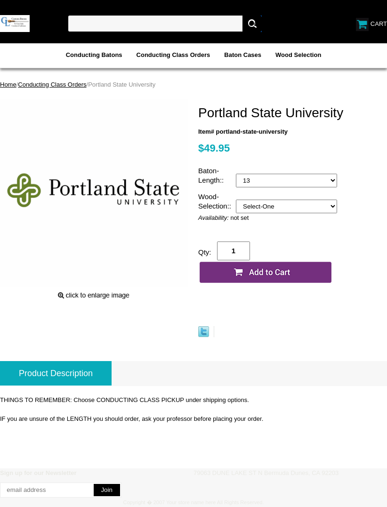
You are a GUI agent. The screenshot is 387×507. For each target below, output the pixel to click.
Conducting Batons (94, 54)
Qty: (204, 252)
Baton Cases (242, 54)
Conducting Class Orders (173, 54)
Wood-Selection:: (215, 201)
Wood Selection (298, 54)
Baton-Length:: (212, 175)
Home (8, 84)
